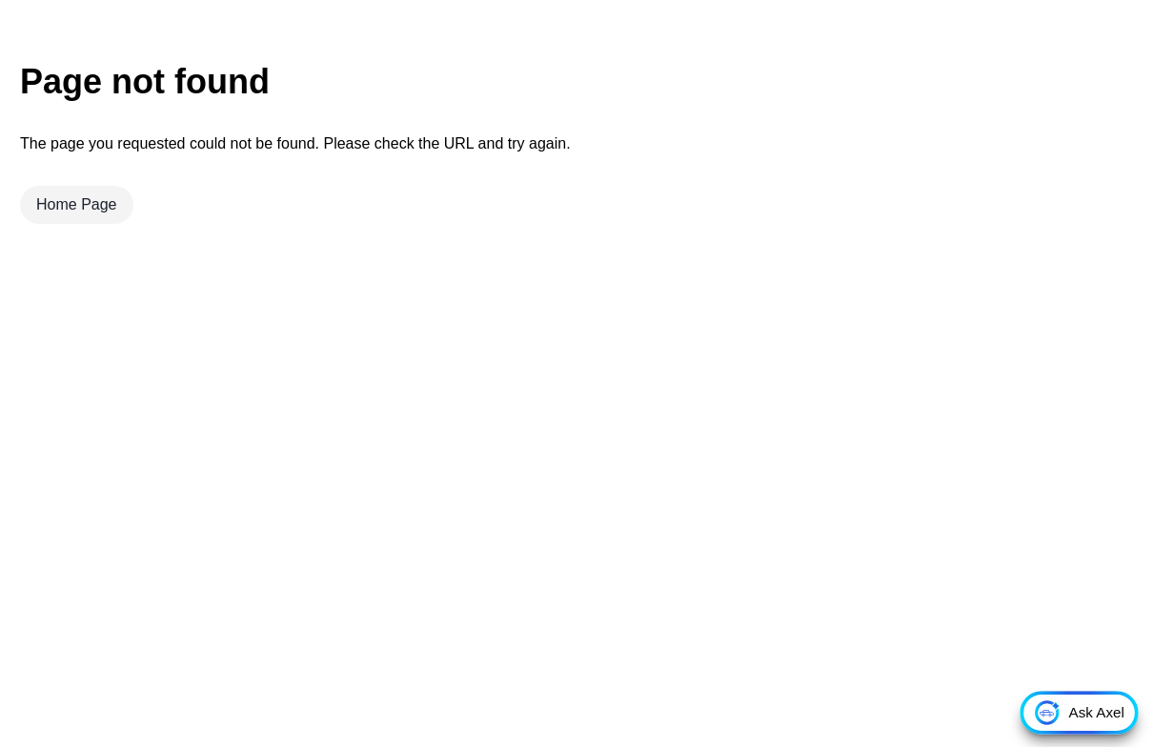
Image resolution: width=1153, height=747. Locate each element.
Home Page (76, 204)
